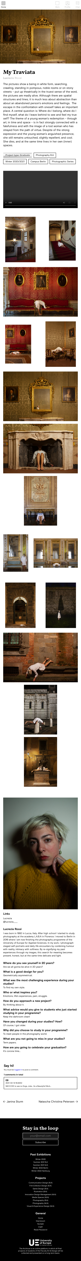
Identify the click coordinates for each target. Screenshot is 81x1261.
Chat (78, 4)
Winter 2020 (40, 1159)
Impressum (40, 1221)
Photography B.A (45, 155)
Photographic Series (63, 161)
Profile (67, 4)
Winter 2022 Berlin (40, 1168)
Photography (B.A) (40, 1200)
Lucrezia (7, 918)
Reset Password (40, 1230)
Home (3, 4)
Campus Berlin (38, 161)
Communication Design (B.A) (40, 1183)
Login (40, 1227)
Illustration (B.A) (40, 1191)
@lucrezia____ (10, 921)
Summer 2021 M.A (40, 1165)
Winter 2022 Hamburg (40, 1171)
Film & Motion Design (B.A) (40, 1186)
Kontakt (40, 1224)
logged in (18, 1070)
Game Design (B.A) (40, 1189)
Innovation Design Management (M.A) (40, 1194)
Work (57, 4)
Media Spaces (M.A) (40, 1197)
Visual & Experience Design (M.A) (40, 1206)
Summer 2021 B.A (40, 1162)
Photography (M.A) (40, 1203)
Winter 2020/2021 (15, 161)
